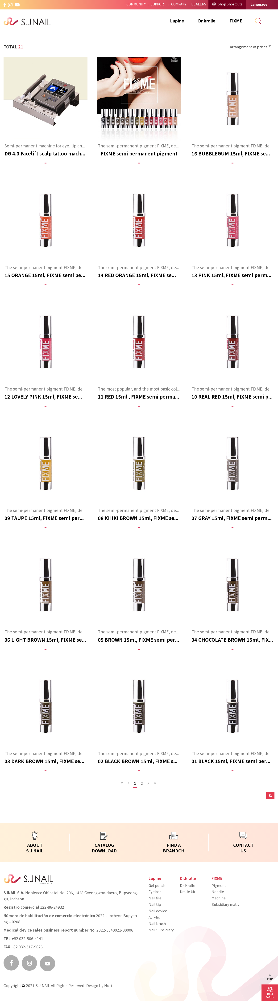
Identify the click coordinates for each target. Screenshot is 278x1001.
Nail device (158, 911)
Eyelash (155, 892)
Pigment (219, 886)
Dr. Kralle (187, 886)
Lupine (177, 21)
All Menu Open (270, 21)
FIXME (235, 21)
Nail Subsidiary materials (163, 930)
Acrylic (154, 917)
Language (259, 4)
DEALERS (198, 4)
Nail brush (157, 924)
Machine (219, 898)
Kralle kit (187, 892)
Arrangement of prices (250, 47)
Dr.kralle (206, 21)
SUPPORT (158, 4)
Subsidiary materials (226, 905)
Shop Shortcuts (227, 4)
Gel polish (157, 886)
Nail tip (155, 905)
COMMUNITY (136, 4)
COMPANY (178, 4)
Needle (218, 892)
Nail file (155, 898)
